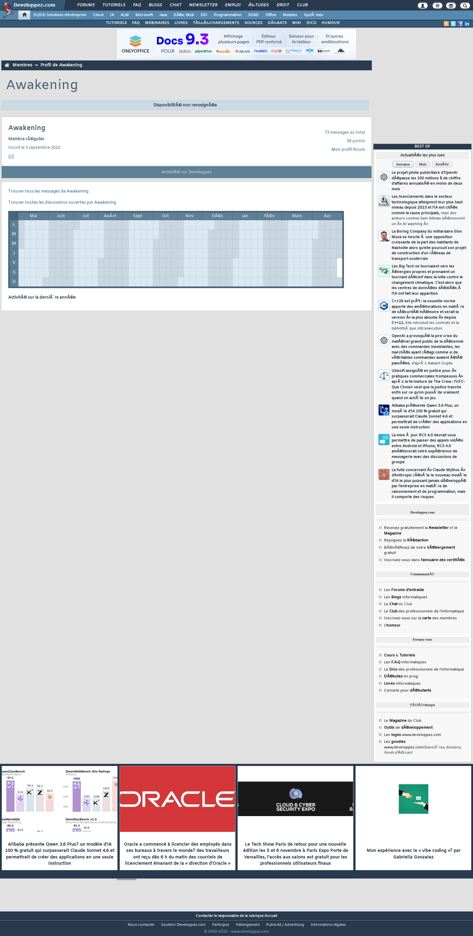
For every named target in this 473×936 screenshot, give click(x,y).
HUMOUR (331, 23)
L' (392, 625)
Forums (86, 5)
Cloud (98, 15)
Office (270, 15)
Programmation (227, 15)
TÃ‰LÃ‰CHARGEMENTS (216, 23)
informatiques (402, 683)
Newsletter (203, 5)
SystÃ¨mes (313, 15)
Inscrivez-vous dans (424, 560)
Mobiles (290, 15)
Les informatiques (405, 597)
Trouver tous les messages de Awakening (48, 191)
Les (404, 590)
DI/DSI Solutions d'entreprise (60, 15)
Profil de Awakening (61, 65)
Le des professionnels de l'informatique (424, 611)
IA (112, 15)
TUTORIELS (116, 23)
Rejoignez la (406, 540)
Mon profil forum (348, 149)
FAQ (137, 5)
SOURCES (253, 23)
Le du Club (402, 721)
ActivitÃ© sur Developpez (187, 172)
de (408, 727)
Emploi (232, 5)
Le (390, 604)
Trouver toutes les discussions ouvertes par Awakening (62, 202)
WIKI (296, 23)
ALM (125, 15)
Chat (175, 5)
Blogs (155, 5)
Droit (283, 5)
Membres (22, 65)
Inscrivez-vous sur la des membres (420, 618)
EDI (204, 15)
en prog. (401, 676)
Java (163, 15)
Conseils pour (407, 690)
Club (302, 5)
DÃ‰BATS (277, 23)
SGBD (253, 15)
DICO (311, 23)
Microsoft (144, 15)
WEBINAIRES (157, 23)
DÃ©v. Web (183, 15)
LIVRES (181, 23)
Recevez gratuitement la (416, 528)
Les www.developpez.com (412, 735)
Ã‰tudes (258, 5)
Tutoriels (114, 5)
